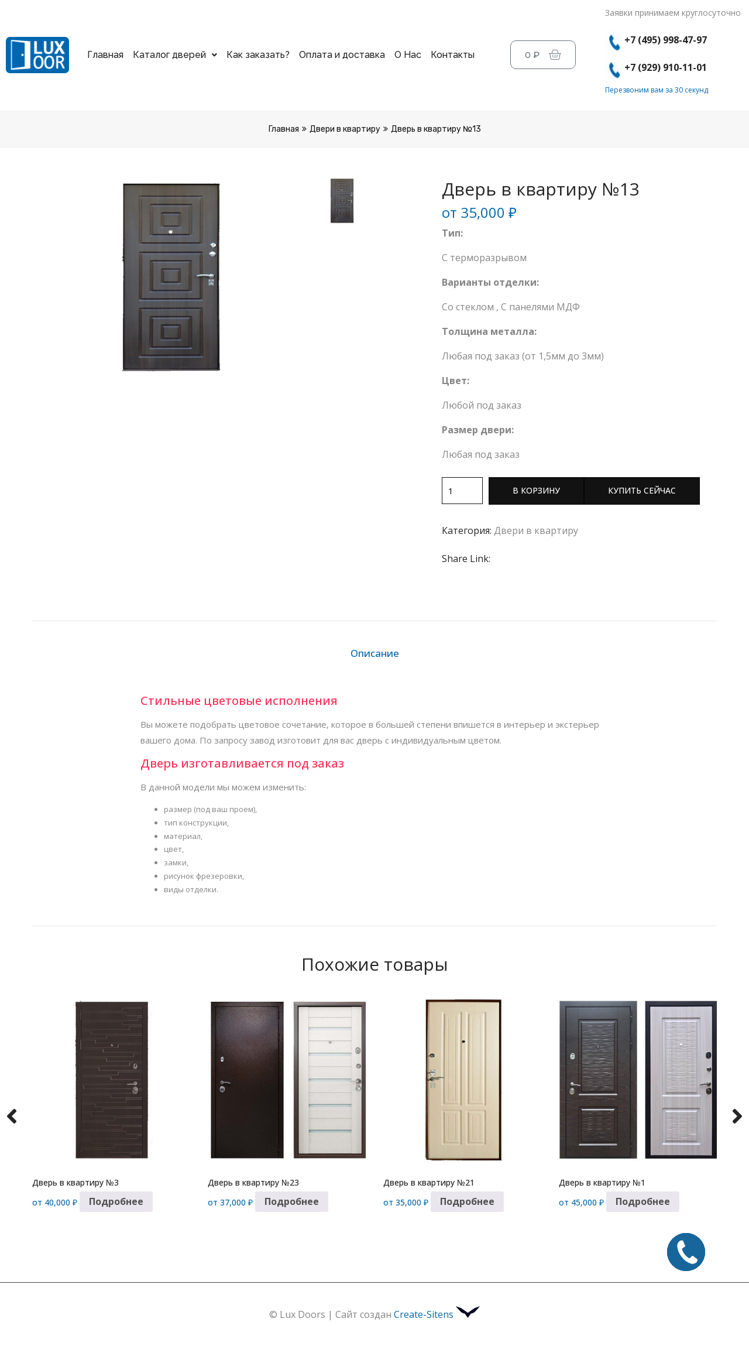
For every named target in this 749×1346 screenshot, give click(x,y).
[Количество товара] (462, 490)
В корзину (536, 490)
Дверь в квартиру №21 (429, 1182)
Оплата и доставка (342, 54)
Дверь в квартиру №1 (602, 1182)
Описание (375, 653)
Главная (105, 54)
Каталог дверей (175, 54)
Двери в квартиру (345, 129)
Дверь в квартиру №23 (253, 1182)
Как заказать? (258, 54)
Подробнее (116, 1201)
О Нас (407, 54)
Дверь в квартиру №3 (75, 1182)
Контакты (453, 54)
